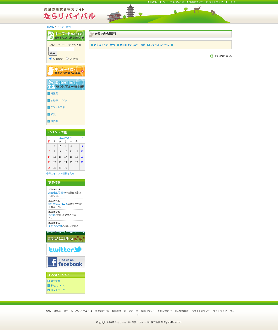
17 (65, 157)
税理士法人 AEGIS (58, 203)
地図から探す (61, 311)
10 (65, 151)
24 (65, 162)
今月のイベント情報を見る (60, 173)
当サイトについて (201, 311)
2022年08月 (65, 137)
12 (76, 151)
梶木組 (51, 214)
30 (60, 167)
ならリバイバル (69, 13)
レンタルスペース (159, 44)
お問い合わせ (165, 311)
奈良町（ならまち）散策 (132, 44)
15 (54, 157)
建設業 (54, 93)
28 (49, 167)
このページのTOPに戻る (221, 56)
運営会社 (55, 281)
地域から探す (65, 71)
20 (82, 157)
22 (54, 162)
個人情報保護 (182, 311)
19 (76, 157)
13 (82, 151)
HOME (153, 2)
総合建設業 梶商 (56, 192)
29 (54, 167)
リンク (232, 2)
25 (71, 162)
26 (76, 162)
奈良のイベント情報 (104, 44)
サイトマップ (216, 2)
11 (71, 151)
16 (60, 157)
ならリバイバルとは (173, 2)
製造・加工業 (58, 107)
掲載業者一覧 (119, 311)
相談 (53, 114)
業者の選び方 (102, 311)
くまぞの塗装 (55, 226)
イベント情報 (64, 27)
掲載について (196, 2)
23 (60, 162)
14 (49, 157)
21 (49, 162)
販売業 (54, 121)
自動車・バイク (59, 100)
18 (71, 157)
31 (65, 167)
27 (82, 162)
